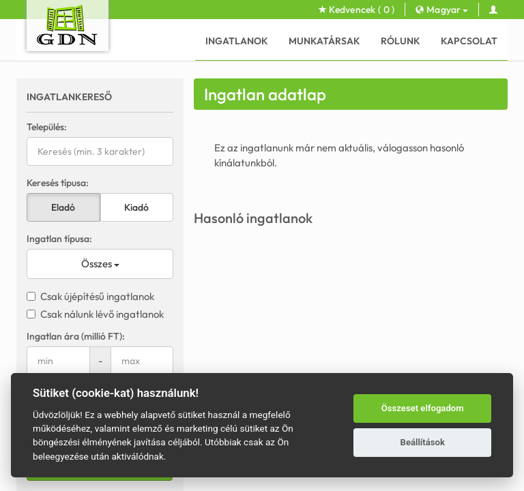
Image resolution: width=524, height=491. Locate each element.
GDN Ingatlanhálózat (203, 299)
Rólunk (400, 41)
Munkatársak (324, 41)
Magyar (441, 9)
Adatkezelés (331, 274)
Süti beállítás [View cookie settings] (389, 274)
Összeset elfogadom (422, 408)
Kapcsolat (469, 41)
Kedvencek (357, 9)
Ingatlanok (236, 41)
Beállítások (423, 442)
